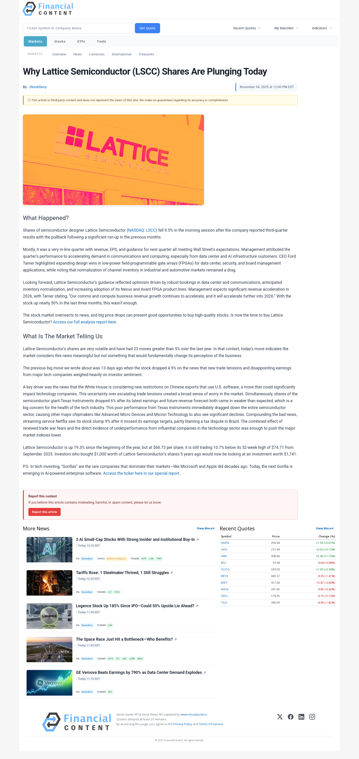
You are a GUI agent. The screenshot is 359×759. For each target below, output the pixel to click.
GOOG (225, 569)
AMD (224, 556)
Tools (101, 41)
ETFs (81, 41)
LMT (127, 663)
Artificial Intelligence (119, 559)
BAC (223, 563)
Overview (59, 54)
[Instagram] (312, 730)
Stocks (59, 41)
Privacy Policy (182, 732)
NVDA (224, 589)
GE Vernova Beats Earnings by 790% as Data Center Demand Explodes (141, 679)
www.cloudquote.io (194, 722)
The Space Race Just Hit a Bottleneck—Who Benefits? (126, 644)
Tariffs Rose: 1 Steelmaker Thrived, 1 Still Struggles (124, 574)
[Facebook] (290, 730)
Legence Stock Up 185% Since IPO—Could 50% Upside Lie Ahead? (137, 609)
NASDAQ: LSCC (142, 230)
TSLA (224, 602)
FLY (120, 663)
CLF (112, 594)
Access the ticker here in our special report (141, 473)
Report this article (44, 512)
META (224, 576)
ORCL (224, 596)
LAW (155, 559)
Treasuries (146, 54)
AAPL (224, 549)
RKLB (144, 663)
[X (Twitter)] (280, 730)
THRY (164, 559)
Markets (35, 41)
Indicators (319, 28)
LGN (112, 629)
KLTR (147, 559)
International (121, 54)
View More (205, 528)
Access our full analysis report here (84, 322)
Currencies (97, 54)
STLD (119, 594)
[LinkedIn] (301, 730)
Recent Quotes (244, 28)
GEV (112, 698)
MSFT (224, 583)
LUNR (136, 663)
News (77, 54)
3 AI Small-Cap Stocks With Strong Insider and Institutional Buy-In (137, 540)
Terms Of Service (211, 732)
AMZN (225, 543)
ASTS (112, 663)
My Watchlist (284, 28)
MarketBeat (88, 559)
